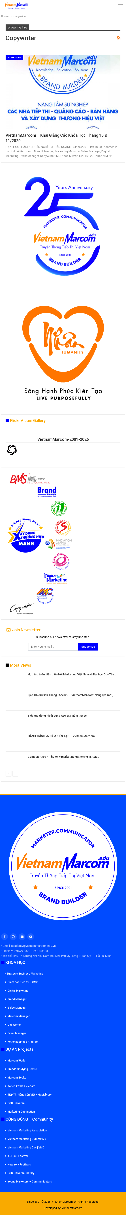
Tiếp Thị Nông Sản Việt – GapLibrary (29, 1094)
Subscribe (88, 646)
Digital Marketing (18, 990)
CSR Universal (16, 1103)
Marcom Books (17, 1077)
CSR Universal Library (21, 1173)
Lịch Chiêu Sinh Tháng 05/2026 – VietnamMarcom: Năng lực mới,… (71, 695)
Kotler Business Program (23, 1041)
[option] (63, 721)
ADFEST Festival (18, 1156)
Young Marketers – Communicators (30, 1181)
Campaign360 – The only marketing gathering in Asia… (63, 756)
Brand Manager (17, 999)
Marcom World (17, 1060)
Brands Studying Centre (22, 1069)
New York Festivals (19, 1164)
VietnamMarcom (72, 1208)
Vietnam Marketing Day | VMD (26, 1147)
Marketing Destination (21, 1111)
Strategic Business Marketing (24, 973)
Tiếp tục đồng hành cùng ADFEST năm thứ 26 (57, 715)
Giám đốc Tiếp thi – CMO (23, 982)
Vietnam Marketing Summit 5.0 (27, 1139)
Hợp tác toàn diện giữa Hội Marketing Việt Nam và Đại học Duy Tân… (72, 674)
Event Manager (17, 1033)
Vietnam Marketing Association (27, 1130)
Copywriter (14, 1024)
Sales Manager (17, 1007)
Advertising (14, 57)
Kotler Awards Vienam (21, 1086)
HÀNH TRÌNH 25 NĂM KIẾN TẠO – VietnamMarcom (61, 736)
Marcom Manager (19, 1016)
